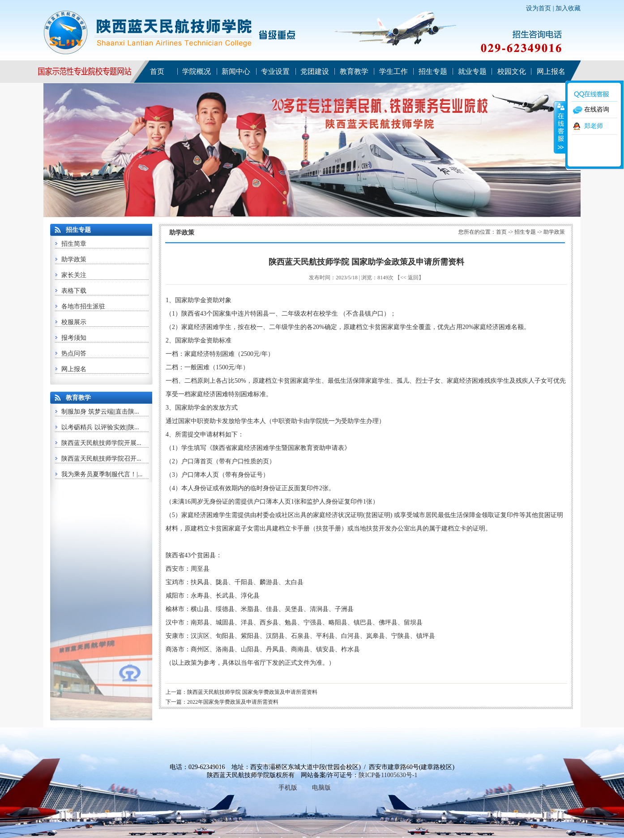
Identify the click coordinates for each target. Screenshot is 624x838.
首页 (501, 232)
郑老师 (593, 126)
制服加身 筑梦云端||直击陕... (100, 411)
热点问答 (73, 353)
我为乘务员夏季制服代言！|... (101, 474)
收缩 (560, 127)
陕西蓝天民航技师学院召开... (101, 458)
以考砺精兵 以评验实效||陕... (100, 427)
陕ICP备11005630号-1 (388, 775)
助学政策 (73, 259)
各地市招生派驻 (83, 306)
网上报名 (73, 369)
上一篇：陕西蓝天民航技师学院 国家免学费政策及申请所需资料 (241, 692)
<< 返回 (409, 277)
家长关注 (73, 275)
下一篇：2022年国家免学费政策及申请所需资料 (222, 702)
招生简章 (73, 243)
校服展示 (73, 322)
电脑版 (321, 787)
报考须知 (73, 337)
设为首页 (538, 8)
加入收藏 (568, 8)
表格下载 (73, 290)
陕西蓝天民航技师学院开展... (101, 443)
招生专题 (525, 232)
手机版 (287, 787)
